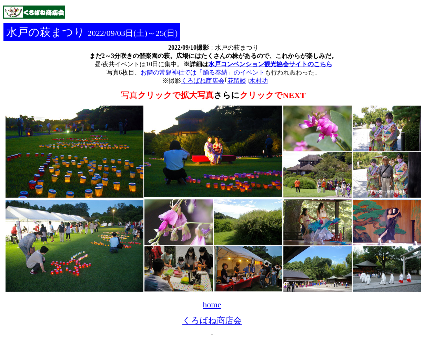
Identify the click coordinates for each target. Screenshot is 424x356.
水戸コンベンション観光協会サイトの (261, 64)
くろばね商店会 (212, 320)
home (212, 304)
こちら (323, 64)
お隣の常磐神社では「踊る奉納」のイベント (203, 72)
